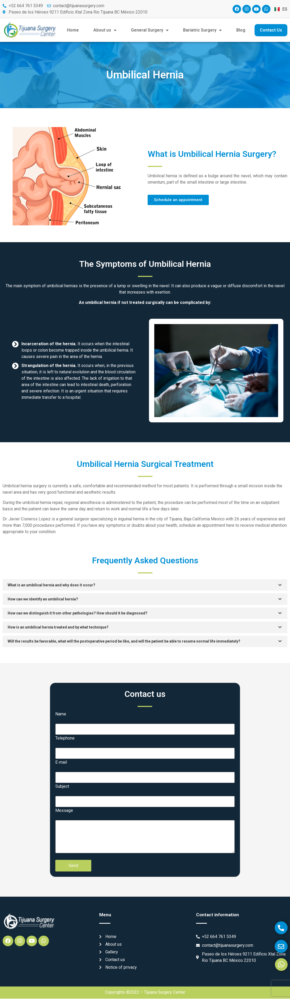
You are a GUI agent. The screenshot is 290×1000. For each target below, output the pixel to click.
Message (64, 811)
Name (60, 715)
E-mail (61, 763)
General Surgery (150, 30)
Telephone (65, 739)
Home (73, 30)
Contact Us (271, 30)
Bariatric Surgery (202, 30)
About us (104, 30)
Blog (240, 30)
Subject (62, 787)
